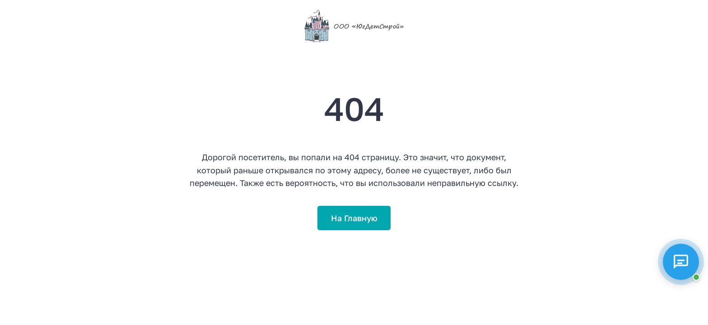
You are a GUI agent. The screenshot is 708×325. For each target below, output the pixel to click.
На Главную (354, 218)
